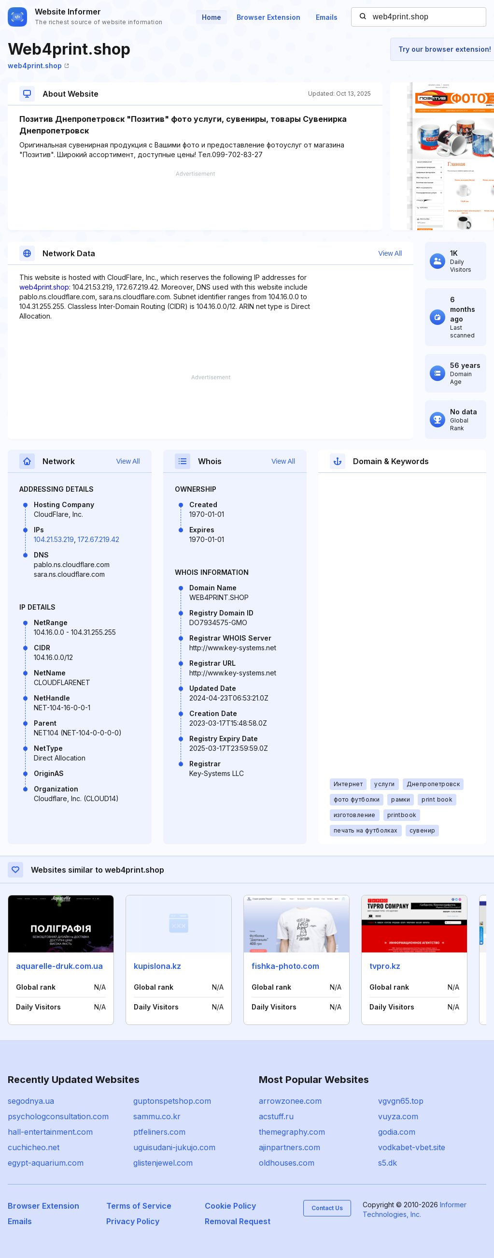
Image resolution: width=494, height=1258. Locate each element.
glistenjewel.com (163, 1163)
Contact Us (327, 1208)
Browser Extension (268, 17)
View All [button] (390, 253)
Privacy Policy (132, 1221)
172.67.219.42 (98, 539)
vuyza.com (398, 1116)
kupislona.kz (157, 966)
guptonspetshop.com (172, 1101)
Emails (327, 17)
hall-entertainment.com (50, 1132)
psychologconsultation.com (58, 1116)
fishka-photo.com (285, 966)
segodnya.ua (31, 1101)
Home (211, 17)
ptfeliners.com (159, 1132)
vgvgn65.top (400, 1101)
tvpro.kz (384, 966)
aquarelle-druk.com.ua (59, 966)
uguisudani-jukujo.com (174, 1147)
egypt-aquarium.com (46, 1163)
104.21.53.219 (54, 539)
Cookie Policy (230, 1206)
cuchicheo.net (33, 1147)
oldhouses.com (286, 1163)
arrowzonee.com (290, 1101)
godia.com (396, 1132)
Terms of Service (138, 1206)
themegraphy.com (292, 1132)
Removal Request (237, 1221)
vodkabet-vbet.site (411, 1147)
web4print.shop (38, 65)
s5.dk (387, 1163)
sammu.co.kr (157, 1116)
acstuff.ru (276, 1116)
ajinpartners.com (289, 1147)
